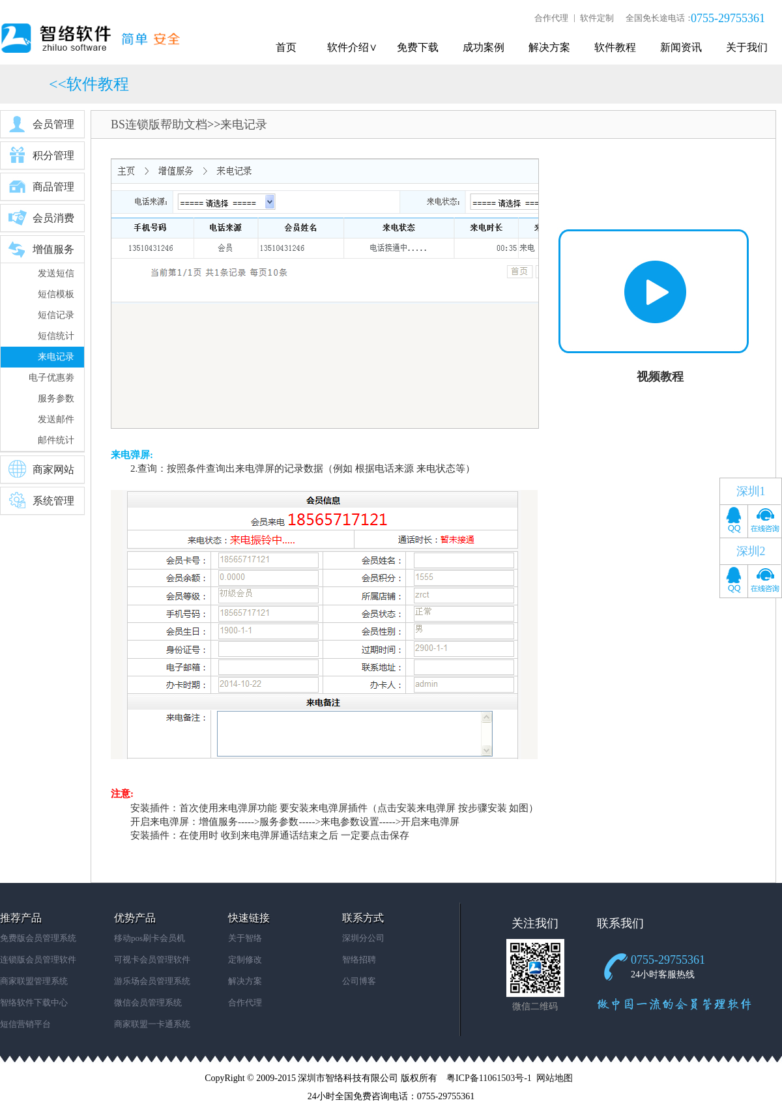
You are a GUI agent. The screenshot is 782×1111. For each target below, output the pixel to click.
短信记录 (56, 315)
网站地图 (554, 1078)
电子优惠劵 (51, 377)
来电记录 (56, 357)
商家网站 (40, 469)
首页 (286, 47)
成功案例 (483, 47)
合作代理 (551, 18)
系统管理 (40, 500)
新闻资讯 (681, 47)
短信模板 (56, 294)
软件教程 (615, 47)
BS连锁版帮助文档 (159, 124)
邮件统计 (56, 440)
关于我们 (747, 47)
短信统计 (56, 336)
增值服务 (40, 249)
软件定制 (597, 18)
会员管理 (40, 124)
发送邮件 (56, 419)
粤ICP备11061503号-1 (489, 1078)
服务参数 (56, 398)
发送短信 (56, 273)
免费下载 (418, 47)
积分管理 (40, 155)
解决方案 (549, 47)
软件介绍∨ (352, 47)
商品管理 (40, 186)
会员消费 (40, 217)
